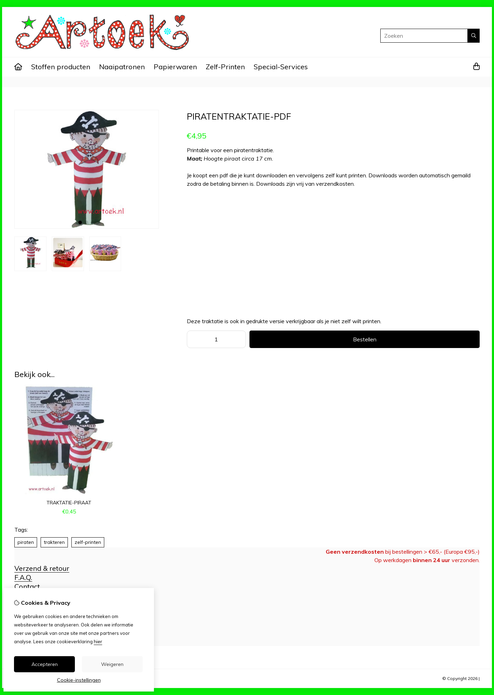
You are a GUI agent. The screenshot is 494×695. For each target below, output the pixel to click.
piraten (25, 542)
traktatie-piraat (69, 502)
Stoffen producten (60, 66)
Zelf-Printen (225, 66)
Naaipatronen (122, 66)
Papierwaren (175, 66)
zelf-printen (88, 542)
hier (98, 641)
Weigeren (112, 664)
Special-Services (281, 66)
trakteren (54, 542)
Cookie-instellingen (79, 680)
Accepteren (44, 664)
